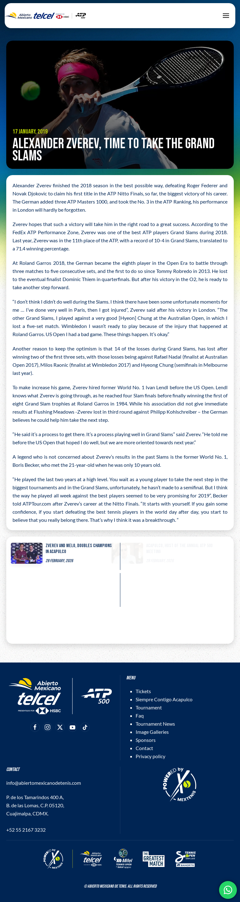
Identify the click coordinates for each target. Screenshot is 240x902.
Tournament (149, 707)
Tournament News (155, 724)
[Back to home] (45, 16)
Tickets (143, 691)
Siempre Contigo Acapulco (164, 699)
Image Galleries (152, 732)
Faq (140, 715)
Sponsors (146, 740)
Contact (144, 748)
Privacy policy (150, 756)
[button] (226, 16)
